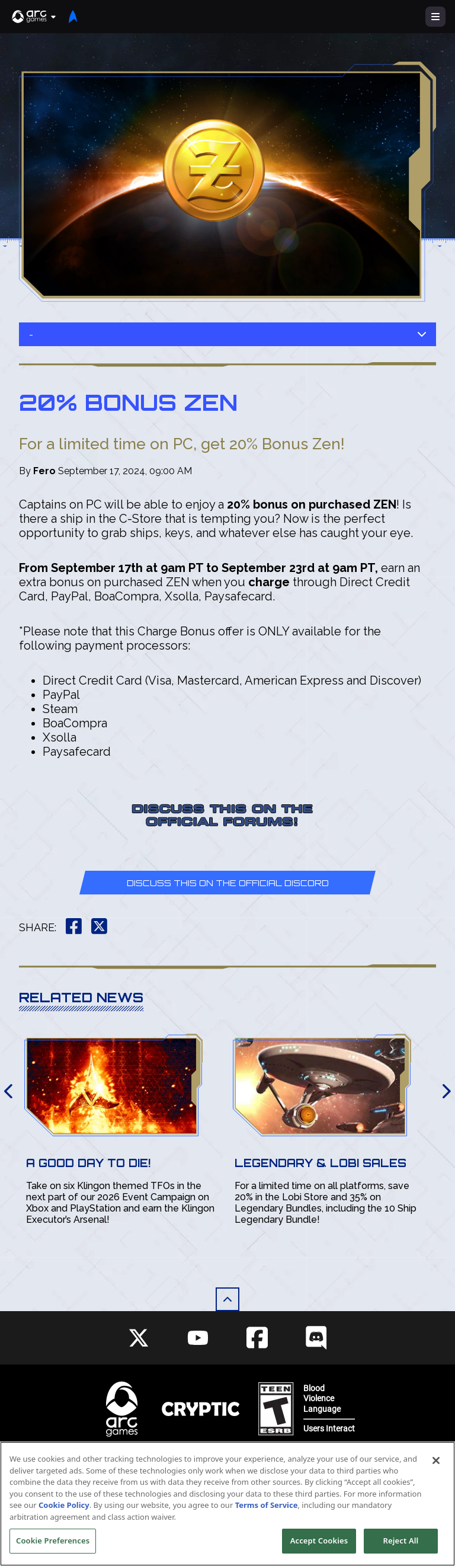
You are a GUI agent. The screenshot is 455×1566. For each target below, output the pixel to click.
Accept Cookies (319, 1543)
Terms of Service (266, 1507)
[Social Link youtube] (198, 1337)
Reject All (401, 1543)
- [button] (227, 334)
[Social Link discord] (316, 1337)
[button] (34, 16)
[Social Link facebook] (257, 1337)
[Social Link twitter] (138, 1337)
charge (269, 582)
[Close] (436, 1463)
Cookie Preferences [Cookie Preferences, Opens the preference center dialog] (52, 1543)
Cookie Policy (64, 1507)
